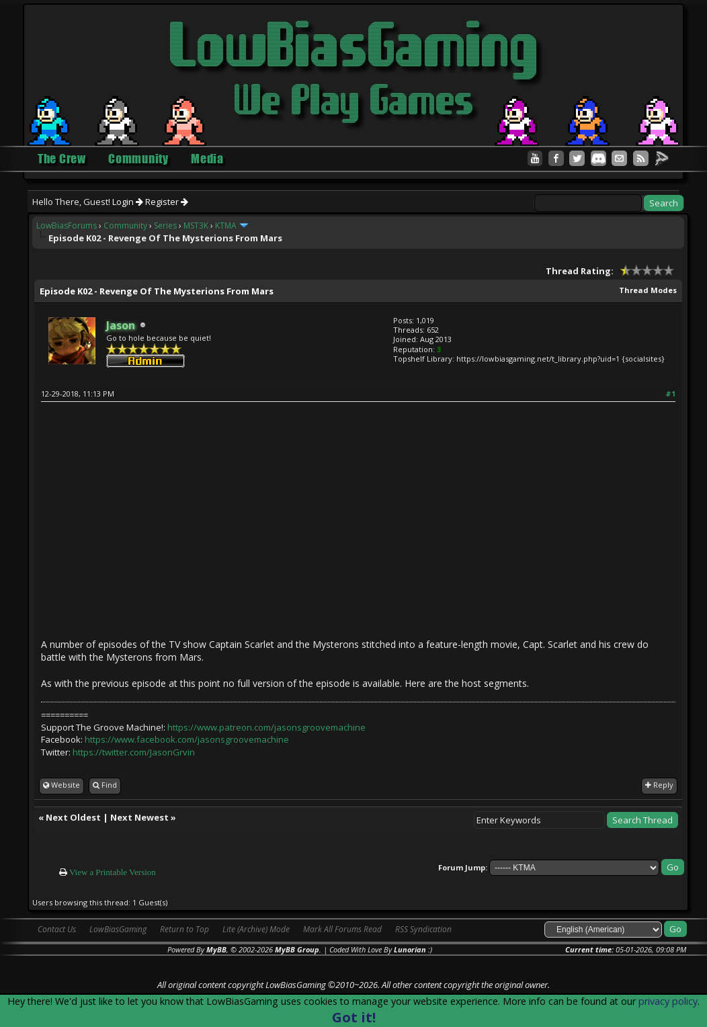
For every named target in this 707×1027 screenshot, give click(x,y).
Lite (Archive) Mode (256, 929)
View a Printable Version (112, 872)
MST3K (195, 225)
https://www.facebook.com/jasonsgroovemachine (187, 739)
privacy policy (668, 1001)
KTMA (226, 225)
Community (125, 225)
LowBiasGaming (118, 929)
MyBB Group (297, 949)
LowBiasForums (66, 225)
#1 (670, 393)
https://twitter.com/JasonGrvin (134, 752)
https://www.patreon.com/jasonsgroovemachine (266, 727)
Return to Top (184, 929)
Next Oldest (73, 817)
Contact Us (57, 929)
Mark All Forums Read (342, 929)
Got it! (354, 1017)
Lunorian (410, 949)
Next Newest (139, 817)
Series (165, 225)
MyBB (216, 949)
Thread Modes (648, 290)
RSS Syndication (423, 929)
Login (127, 202)
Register (166, 202)
